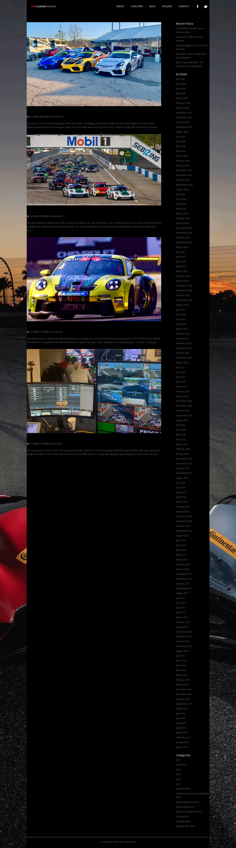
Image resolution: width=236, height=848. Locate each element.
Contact (184, 6)
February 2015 (183, 737)
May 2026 (181, 88)
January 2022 (182, 338)
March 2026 (182, 98)
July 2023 (180, 252)
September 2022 (184, 300)
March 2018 (182, 559)
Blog (152, 6)
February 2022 (183, 333)
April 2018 (181, 554)
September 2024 (184, 184)
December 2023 (184, 227)
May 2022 (181, 319)
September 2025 (184, 126)
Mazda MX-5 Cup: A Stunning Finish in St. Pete (55, 439)
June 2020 (181, 429)
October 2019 (183, 468)
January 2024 (182, 223)
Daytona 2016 (183, 788)
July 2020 (180, 424)
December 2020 (184, 400)
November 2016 (184, 636)
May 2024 (181, 203)
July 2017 (180, 598)
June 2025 (181, 141)
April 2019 (181, 497)
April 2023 (181, 266)
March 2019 (182, 501)
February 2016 (183, 679)
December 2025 (184, 112)
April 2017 (181, 612)
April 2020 (181, 439)
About (120, 6)
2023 (178, 774)
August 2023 (182, 247)
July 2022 (180, 309)
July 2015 (180, 713)
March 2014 (182, 747)
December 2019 (184, 458)
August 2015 (182, 708)
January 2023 (182, 280)
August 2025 (182, 131)
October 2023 (183, 237)
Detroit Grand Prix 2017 (188, 802)
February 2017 (183, 622)
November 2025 (184, 117)
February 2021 (183, 391)
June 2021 (181, 372)
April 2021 (181, 381)
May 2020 (181, 434)
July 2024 (180, 194)
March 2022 (182, 328)
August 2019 (182, 477)
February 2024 (183, 218)
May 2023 (181, 261)
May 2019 (181, 492)
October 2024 (183, 179)
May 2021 (181, 376)
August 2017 (182, 593)
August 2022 (182, 304)
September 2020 (184, 415)
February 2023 (183, 276)
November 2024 (184, 175)
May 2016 (181, 665)
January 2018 (182, 569)
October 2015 (183, 699)
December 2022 (184, 285)
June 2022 (181, 314)
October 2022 (183, 295)
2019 (178, 759)
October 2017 (183, 583)
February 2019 (183, 506)
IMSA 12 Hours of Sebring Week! (46, 327)
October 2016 (183, 641)
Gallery (167, 6)
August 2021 (182, 362)
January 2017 (182, 626)
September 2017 (184, 588)
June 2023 (181, 256)
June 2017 (181, 602)
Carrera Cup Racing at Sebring (45, 211)
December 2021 (184, 343)
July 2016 (180, 655)
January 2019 (182, 511)
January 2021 (182, 396)
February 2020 (183, 448)
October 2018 (183, 525)
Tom (32, 117)
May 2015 (181, 723)
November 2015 (184, 694)
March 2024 (182, 213)
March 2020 (182, 444)
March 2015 (182, 732)
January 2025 (182, 165)
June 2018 (181, 545)
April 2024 (181, 208)
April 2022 (181, 324)
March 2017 (182, 617)
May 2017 (181, 607)
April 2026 (181, 93)
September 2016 (184, 646)
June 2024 (181, 199)
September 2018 (184, 530)
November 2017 (184, 578)
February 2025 (183, 160)
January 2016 (182, 684)
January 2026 (182, 107)
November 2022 (184, 290)
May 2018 (181, 549)
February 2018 (183, 564)
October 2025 (183, 122)
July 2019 (180, 482)
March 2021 (182, 386)
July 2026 (180, 78)
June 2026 (181, 83)
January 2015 (182, 742)
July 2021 (180, 367)
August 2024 (182, 189)
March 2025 (182, 155)
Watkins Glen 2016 (185, 826)
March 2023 (182, 271)
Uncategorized (55, 117)
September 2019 (184, 473)
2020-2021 (181, 764)
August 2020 (182, 420)
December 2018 (184, 516)
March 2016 (182, 674)
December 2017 (184, 574)
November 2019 (184, 463)
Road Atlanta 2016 (185, 806)
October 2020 (183, 410)
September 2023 (184, 242)
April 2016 (181, 670)
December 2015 (184, 689)
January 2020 (182, 453)
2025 (178, 783)
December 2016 (184, 631)
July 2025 (180, 136)
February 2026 (183, 102)
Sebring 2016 (182, 816)
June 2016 (181, 660)
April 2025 (181, 151)
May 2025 (181, 146)
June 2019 (181, 487)
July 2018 (180, 540)
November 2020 (184, 405)
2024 (178, 779)
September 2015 (184, 703)
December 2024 (184, 170)
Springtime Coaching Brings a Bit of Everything (55, 112)
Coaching (137, 6)
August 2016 (182, 650)
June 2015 (181, 718)
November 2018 (184, 521)
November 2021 (184, 348)
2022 (178, 769)
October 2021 (183, 352)
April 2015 (181, 727)
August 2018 (182, 535)
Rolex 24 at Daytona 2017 (189, 811)
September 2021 (184, 357)
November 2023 (184, 232)
